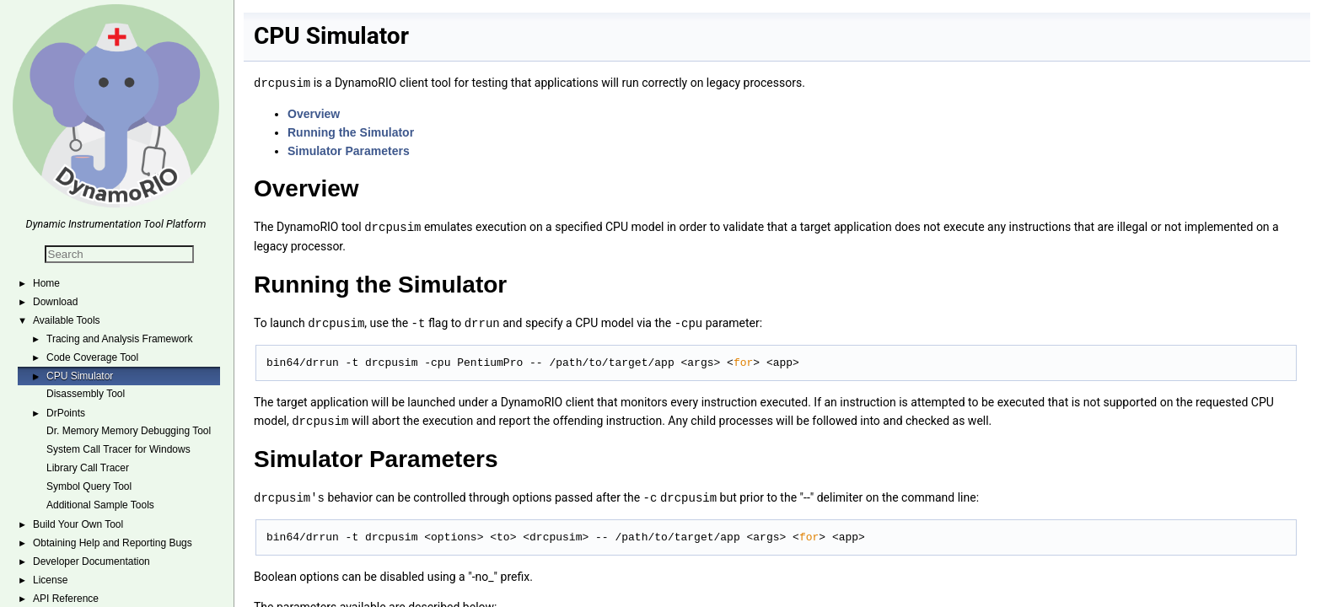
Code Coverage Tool (92, 357)
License (50, 580)
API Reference (66, 598)
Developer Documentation (91, 561)
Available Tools (66, 320)
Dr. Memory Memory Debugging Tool (128, 431)
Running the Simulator (351, 131)
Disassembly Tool (85, 394)
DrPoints (65, 413)
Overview (314, 113)
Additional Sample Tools (100, 505)
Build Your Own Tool (78, 524)
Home (46, 283)
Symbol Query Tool (89, 486)
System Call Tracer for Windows (118, 449)
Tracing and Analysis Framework (119, 339)
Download (55, 302)
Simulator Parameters (349, 150)
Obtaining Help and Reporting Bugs (112, 543)
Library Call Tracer (87, 468)
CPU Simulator (79, 376)
